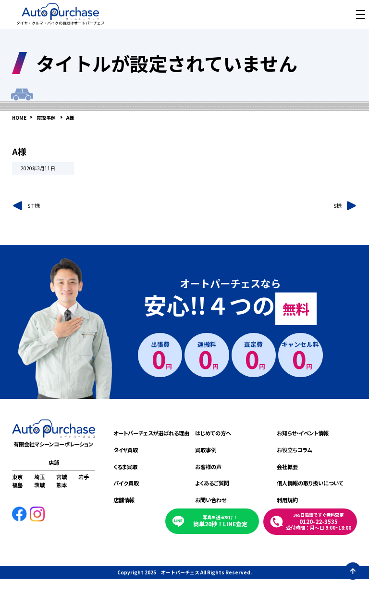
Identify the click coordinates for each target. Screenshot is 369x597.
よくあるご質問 (212, 483)
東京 (17, 477)
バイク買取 (126, 483)
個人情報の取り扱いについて (310, 483)
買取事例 (205, 450)
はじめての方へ (213, 433)
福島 (17, 485)
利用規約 (287, 500)
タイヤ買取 (125, 450)
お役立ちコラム (294, 450)
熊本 (61, 485)
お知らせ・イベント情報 (303, 433)
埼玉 (39, 477)
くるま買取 (125, 466)
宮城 (61, 477)
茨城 (39, 485)
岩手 (83, 477)
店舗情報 (124, 500)
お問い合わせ (210, 500)
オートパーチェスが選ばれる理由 (151, 433)
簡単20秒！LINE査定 (220, 521)
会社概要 (287, 466)
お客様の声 (208, 466)
